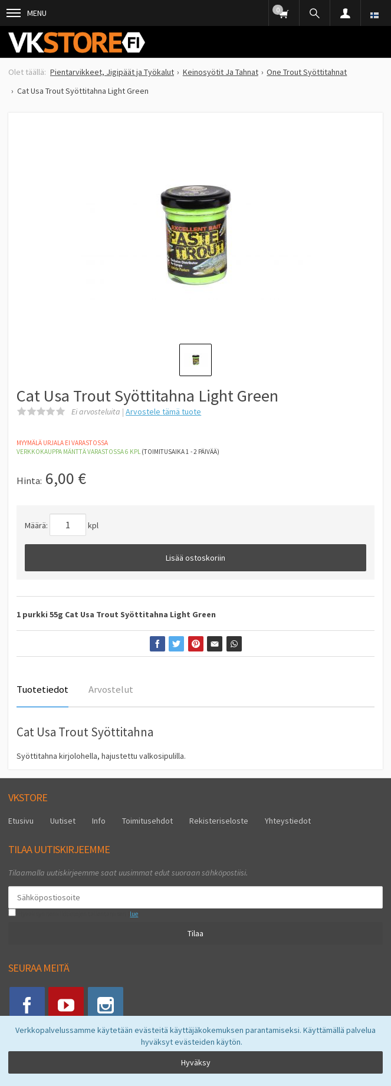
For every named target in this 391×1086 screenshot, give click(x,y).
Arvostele (163, 411)
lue (134, 914)
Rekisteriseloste (218, 820)
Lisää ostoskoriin (195, 557)
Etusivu (21, 820)
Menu (26, 13)
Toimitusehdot (147, 820)
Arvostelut (110, 689)
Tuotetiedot (42, 689)
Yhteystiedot (288, 820)
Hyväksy (196, 1062)
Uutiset (62, 820)
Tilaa (195, 933)
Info (99, 820)
